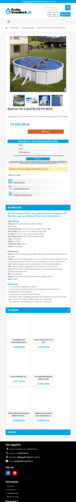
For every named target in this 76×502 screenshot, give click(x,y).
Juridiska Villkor (13, 464)
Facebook (8, 431)
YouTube (14, 431)
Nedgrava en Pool (13, 491)
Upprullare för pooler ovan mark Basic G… (59, 370)
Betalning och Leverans (15, 468)
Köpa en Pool (11, 495)
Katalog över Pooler (14, 498)
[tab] (38, 207)
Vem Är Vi (11, 445)
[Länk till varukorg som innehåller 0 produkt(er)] (65, 14)
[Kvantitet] (17, 132)
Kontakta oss (12, 448)
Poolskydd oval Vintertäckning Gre (17, 337)
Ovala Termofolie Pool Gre (38, 337)
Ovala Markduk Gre (59, 336)
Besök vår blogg (13, 455)
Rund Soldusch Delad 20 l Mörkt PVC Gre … (38, 371)
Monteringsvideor (13, 488)
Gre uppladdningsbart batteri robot (16, 371)
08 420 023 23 (28, 1)
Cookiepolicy (11, 478)
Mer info (46, 169)
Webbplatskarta (12, 452)
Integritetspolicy (13, 471)
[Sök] (57, 7)
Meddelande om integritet (16, 475)
